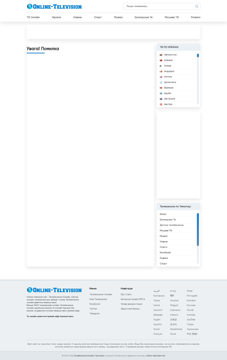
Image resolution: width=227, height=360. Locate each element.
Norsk (173, 334)
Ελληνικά (158, 315)
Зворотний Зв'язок (130, 309)
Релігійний (165, 253)
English (157, 320)
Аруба (165, 93)
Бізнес (163, 214)
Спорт (98, 17)
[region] (178, 79)
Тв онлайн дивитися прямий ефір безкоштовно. (50, 316)
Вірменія (166, 88)
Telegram (94, 314)
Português (192, 296)
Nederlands (176, 329)
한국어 (173, 324)
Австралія (167, 99)
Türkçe (190, 324)
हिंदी (172, 296)
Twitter (93, 309)
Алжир (165, 66)
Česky (157, 300)
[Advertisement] (113, 31)
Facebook (94, 304)
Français (158, 334)
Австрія (166, 104)
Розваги (195, 17)
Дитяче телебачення (171, 225)
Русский (191, 305)
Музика (118, 17)
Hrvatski (174, 300)
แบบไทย (191, 320)
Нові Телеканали (98, 299)
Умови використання (131, 304)
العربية (157, 291)
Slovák (190, 310)
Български (159, 296)
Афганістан (168, 55)
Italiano (174, 315)
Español (158, 324)
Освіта (163, 247)
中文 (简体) (192, 334)
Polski (189, 291)
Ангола (166, 77)
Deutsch (158, 310)
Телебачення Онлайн (100, 294)
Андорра (167, 71)
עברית (173, 291)
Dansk (157, 305)
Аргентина (168, 82)
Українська (192, 329)
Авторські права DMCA (133, 299)
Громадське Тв (143, 17)
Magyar (174, 305)
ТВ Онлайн (33, 17)
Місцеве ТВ (172, 17)
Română (191, 300)
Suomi (157, 329)
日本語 (173, 320)
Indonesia (175, 310)
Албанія (166, 60)
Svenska (191, 315)
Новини (77, 17)
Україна (56, 17)
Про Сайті (126, 294)
